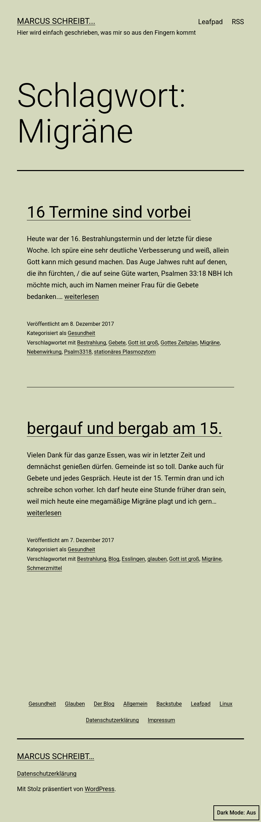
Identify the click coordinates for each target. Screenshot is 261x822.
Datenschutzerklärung (46, 773)
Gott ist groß (143, 342)
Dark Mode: (236, 813)
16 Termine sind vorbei (109, 212)
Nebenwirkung (44, 352)
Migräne (210, 342)
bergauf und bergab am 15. (124, 428)
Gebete (117, 342)
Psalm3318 (77, 352)
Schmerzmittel (44, 568)
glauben (157, 559)
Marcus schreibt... (56, 21)
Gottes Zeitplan (179, 342)
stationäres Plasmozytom (125, 352)
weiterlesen (81, 296)
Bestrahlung (91, 342)
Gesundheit (81, 333)
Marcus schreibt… (55, 756)
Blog (113, 559)
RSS (238, 22)
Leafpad (210, 22)
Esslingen (133, 559)
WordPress (99, 788)
